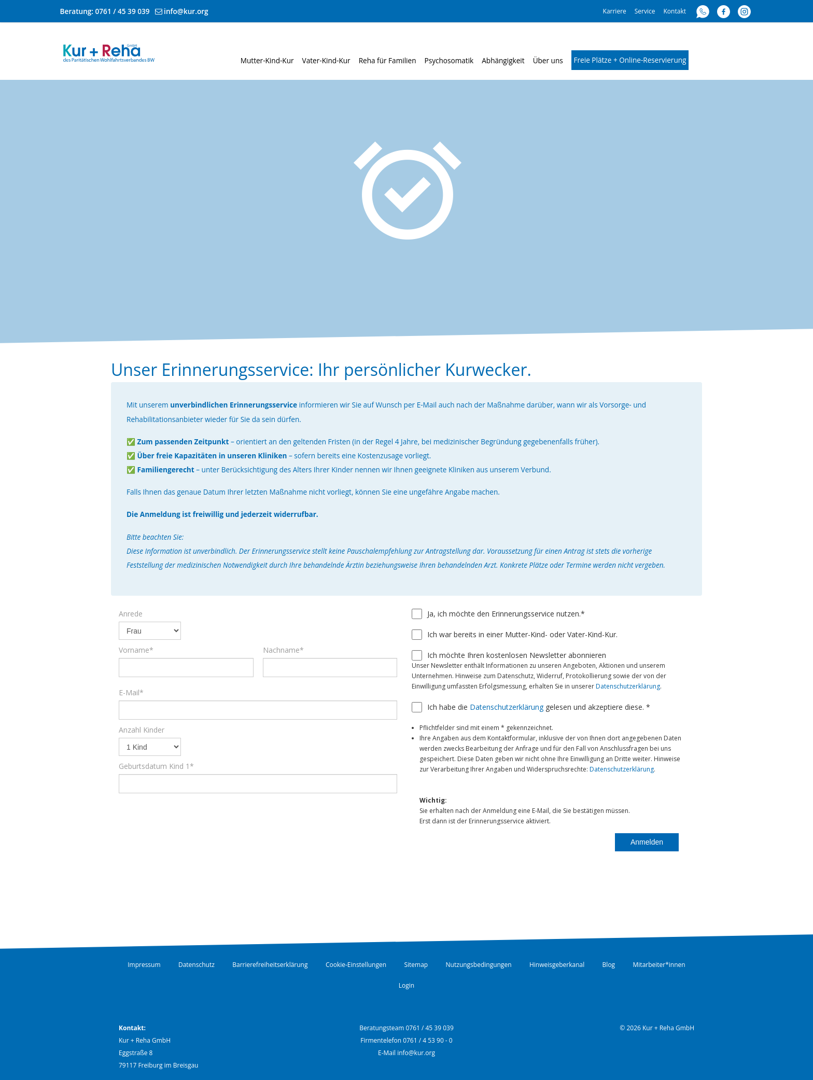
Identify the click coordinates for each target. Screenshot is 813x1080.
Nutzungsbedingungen (479, 964)
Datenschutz (196, 964)
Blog (608, 964)
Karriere (614, 11)
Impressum (144, 964)
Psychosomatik (449, 60)
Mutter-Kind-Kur (267, 60)
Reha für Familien (387, 60)
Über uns (548, 60)
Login (406, 985)
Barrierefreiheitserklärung (269, 964)
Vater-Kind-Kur (326, 60)
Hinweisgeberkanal (556, 964)
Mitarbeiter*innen (659, 964)
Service (645, 11)
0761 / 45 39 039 (122, 11)
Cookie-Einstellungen (356, 964)
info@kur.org (186, 11)
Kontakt (675, 11)
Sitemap (416, 964)
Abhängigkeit (503, 60)
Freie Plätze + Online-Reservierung (630, 60)
